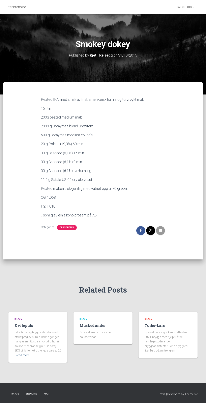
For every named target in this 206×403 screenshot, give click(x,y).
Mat (46, 393)
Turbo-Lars (155, 325)
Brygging (31, 393)
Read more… (23, 355)
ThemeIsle (191, 394)
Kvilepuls (23, 325)
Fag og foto (186, 7)
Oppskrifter (67, 227)
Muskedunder (93, 325)
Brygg (18, 318)
